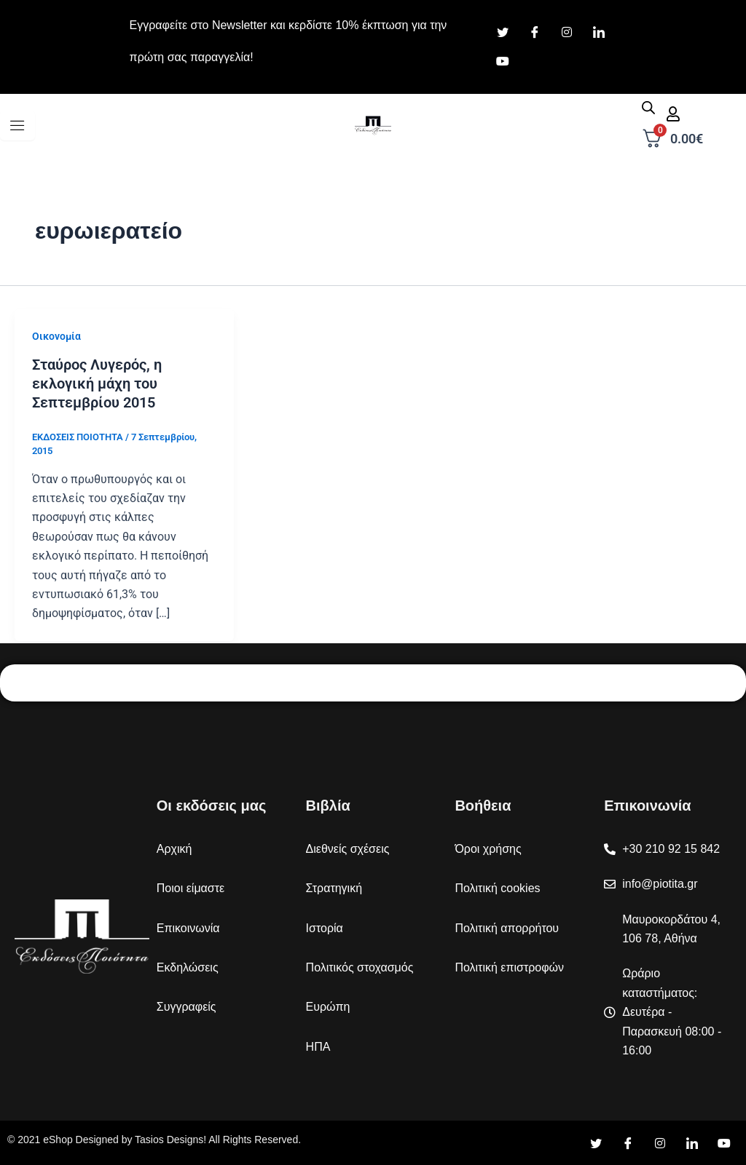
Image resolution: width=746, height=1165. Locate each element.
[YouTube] (724, 1143)
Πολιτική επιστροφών (509, 967)
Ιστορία (324, 928)
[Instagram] (567, 33)
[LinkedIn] (599, 33)
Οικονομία (56, 336)
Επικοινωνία (188, 928)
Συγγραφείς (186, 1007)
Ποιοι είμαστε (190, 888)
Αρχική (174, 849)
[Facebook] (535, 33)
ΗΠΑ (318, 1047)
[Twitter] (503, 33)
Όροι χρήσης (488, 849)
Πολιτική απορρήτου (507, 928)
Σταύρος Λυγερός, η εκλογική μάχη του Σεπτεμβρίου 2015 (97, 383)
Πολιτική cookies (497, 888)
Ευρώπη (328, 1007)
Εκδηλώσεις (188, 967)
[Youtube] (503, 62)
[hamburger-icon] (17, 125)
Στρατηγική (334, 888)
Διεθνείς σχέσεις (348, 849)
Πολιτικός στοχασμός (360, 967)
